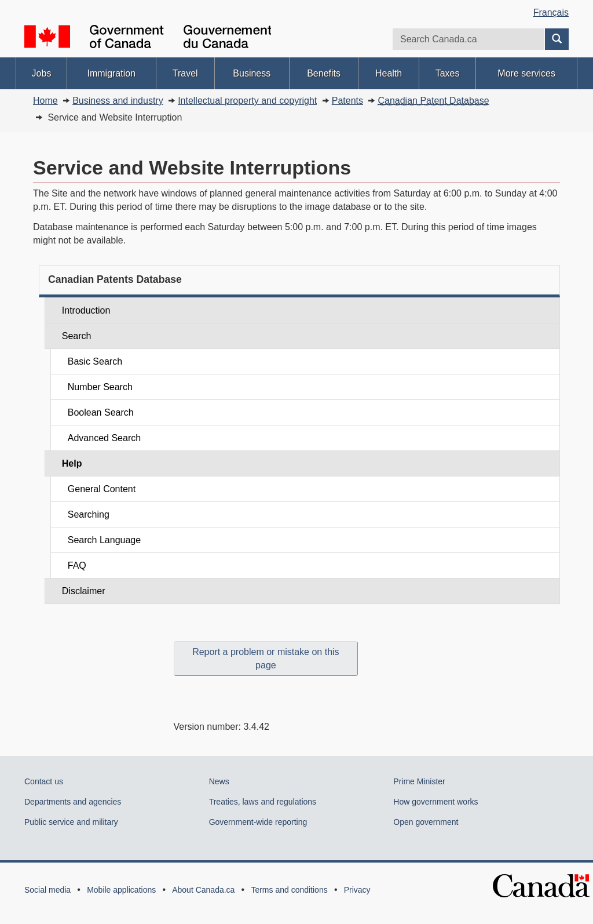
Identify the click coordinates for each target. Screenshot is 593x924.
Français (551, 12)
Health (388, 73)
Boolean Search (101, 412)
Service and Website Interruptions (192, 168)
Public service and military (71, 822)
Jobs (42, 73)
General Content (102, 489)
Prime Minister (419, 781)
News (219, 781)
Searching (88, 514)
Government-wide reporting (258, 822)
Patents (347, 101)
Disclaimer (83, 591)
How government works (435, 801)
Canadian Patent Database (433, 101)
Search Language (104, 540)
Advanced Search (104, 438)
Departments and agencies (72, 801)
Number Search (100, 387)
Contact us (43, 781)
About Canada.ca (203, 889)
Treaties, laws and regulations (262, 801)
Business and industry (117, 101)
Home (45, 101)
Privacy (357, 889)
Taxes (447, 73)
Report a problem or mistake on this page (265, 658)
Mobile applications (121, 889)
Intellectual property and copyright (247, 101)
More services (526, 73)
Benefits (324, 73)
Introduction (86, 310)
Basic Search (95, 361)
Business (251, 73)
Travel (185, 73)
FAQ (77, 565)
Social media (47, 889)
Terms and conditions (289, 889)
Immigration (111, 73)
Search (76, 336)
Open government (425, 822)
